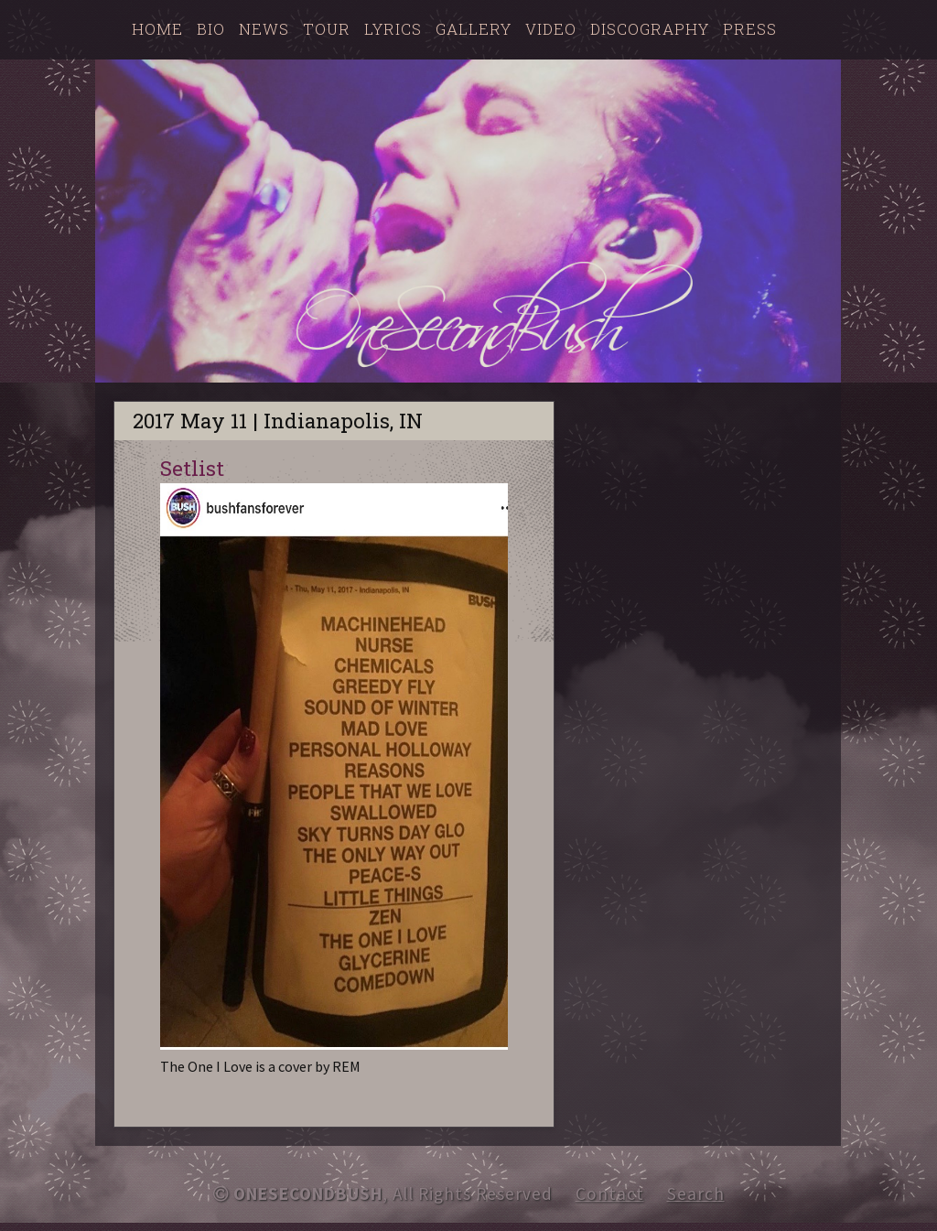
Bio (211, 28)
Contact (610, 1193)
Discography (649, 28)
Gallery (474, 28)
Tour (326, 28)
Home (157, 28)
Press (750, 28)
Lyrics (393, 28)
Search (696, 1193)
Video (550, 28)
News (264, 28)
